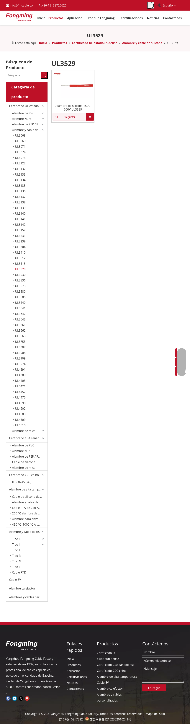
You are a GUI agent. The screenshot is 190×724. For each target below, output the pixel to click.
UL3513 (20, 264)
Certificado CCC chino (24, 475)
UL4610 (20, 425)
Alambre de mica (23, 431)
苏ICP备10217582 (71, 719)
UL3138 (20, 202)
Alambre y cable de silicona (30, 130)
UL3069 (20, 141)
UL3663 (20, 336)
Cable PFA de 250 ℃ (26, 508)
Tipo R (16, 556)
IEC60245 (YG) (21, 482)
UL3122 (20, 163)
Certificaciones (77, 677)
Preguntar (64, 117)
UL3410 (20, 252)
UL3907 (20, 347)
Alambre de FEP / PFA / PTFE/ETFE (30, 124)
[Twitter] (21, 698)
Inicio (70, 659)
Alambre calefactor (22, 588)
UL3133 (20, 174)
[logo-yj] (21, 645)
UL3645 (20, 319)
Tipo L (16, 567)
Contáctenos (75, 689)
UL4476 (20, 397)
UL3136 (20, 191)
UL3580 (20, 291)
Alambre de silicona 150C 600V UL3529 (72, 107)
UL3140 (20, 213)
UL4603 (20, 414)
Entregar (154, 688)
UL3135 (20, 186)
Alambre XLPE (21, 119)
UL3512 (20, 258)
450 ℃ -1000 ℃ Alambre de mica (30, 524)
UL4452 (20, 392)
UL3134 (20, 180)
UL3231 (20, 236)
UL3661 (20, 325)
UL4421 (20, 386)
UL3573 (20, 286)
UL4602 (20, 408)
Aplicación (74, 671)
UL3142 (20, 225)
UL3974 (20, 364)
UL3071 (20, 147)
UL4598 (20, 403)
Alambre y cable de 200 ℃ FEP (30, 502)
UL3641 (20, 308)
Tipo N (16, 561)
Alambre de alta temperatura (28, 489)
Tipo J (16, 544)
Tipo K (16, 539)
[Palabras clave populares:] (150, 5)
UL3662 (20, 330)
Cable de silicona (23, 462)
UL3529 (20, 269)
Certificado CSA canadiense (28, 438)
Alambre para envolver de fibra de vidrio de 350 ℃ (30, 519)
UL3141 (20, 219)
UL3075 (20, 158)
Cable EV (15, 580)
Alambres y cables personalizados (28, 597)
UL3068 (20, 135)
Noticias (72, 683)
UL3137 (20, 197)
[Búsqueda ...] (23, 75)
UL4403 (20, 381)
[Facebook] (8, 698)
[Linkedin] (14, 698)
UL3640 (20, 303)
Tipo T (16, 550)
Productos (74, 665)
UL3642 (20, 314)
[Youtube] (27, 698)
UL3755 (20, 342)
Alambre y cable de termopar (28, 532)
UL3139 (20, 208)
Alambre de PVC (23, 113)
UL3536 (20, 280)
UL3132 (20, 169)
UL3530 (20, 275)
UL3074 (20, 152)
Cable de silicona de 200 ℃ (30, 497)
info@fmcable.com (22, 5)
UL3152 (20, 230)
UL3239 (20, 241)
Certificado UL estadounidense (28, 106)
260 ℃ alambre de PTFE (28, 513)
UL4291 (20, 369)
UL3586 (20, 297)
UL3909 (20, 358)
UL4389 (20, 375)
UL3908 (20, 353)
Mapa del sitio (155, 714)
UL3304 (20, 247)
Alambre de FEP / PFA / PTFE (30, 456)
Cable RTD (19, 572)
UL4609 (20, 420)
